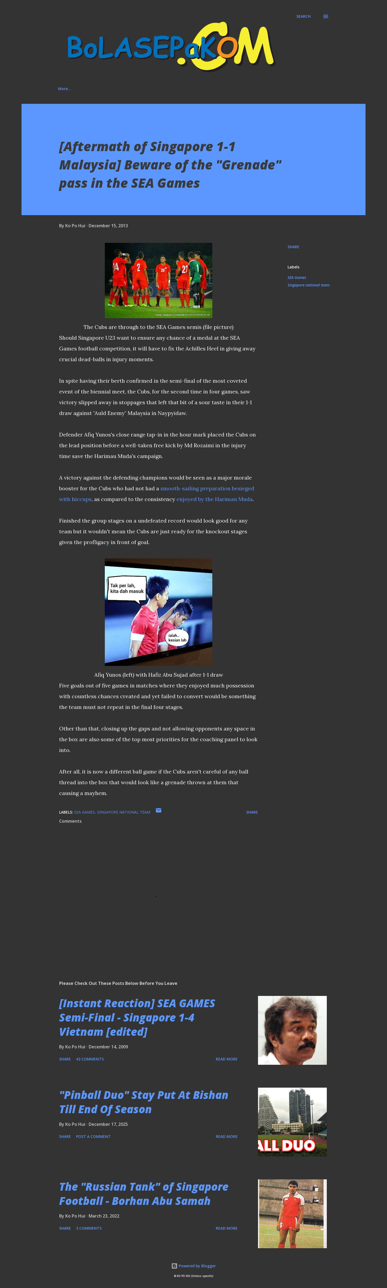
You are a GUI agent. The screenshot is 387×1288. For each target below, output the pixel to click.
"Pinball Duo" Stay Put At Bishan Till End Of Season (143, 1101)
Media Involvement (188, 88)
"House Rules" (235, 88)
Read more (227, 1059)
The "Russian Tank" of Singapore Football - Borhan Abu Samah (143, 1193)
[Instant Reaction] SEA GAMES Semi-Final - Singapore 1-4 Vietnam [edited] (137, 1017)
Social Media (143, 88)
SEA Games (297, 277)
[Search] (303, 16)
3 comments (89, 1228)
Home (63, 88)
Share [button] (293, 246)
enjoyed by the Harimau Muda (215, 499)
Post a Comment (93, 1136)
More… (270, 88)
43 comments (90, 1059)
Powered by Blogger (193, 1265)
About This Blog (100, 88)
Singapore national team (308, 285)
